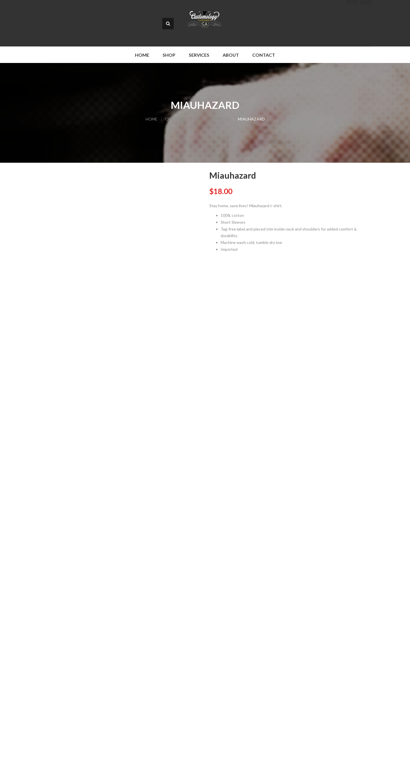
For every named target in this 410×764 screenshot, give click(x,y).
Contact (263, 55)
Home (142, 55)
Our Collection (183, 119)
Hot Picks (219, 119)
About (231, 55)
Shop (169, 55)
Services (199, 55)
